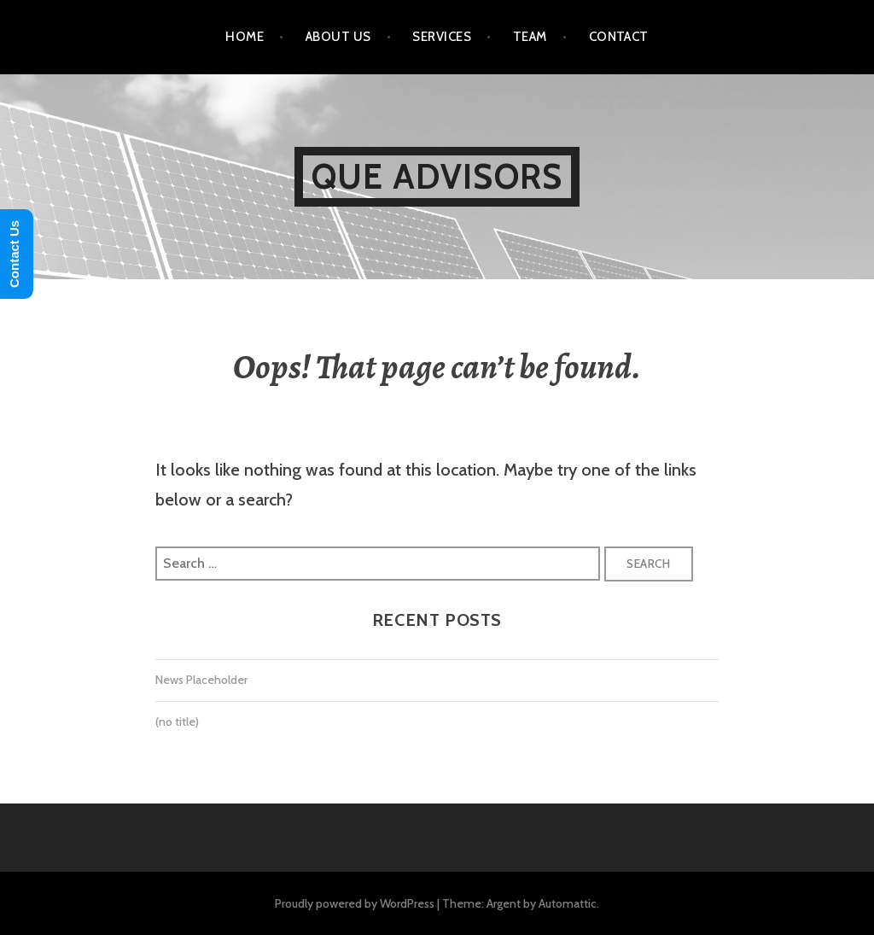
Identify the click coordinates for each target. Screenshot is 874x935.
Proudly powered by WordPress (354, 903)
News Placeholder (201, 679)
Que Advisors (437, 176)
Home (244, 36)
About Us (338, 36)
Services (441, 36)
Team (530, 36)
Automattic (568, 903)
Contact (619, 36)
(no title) (177, 721)
